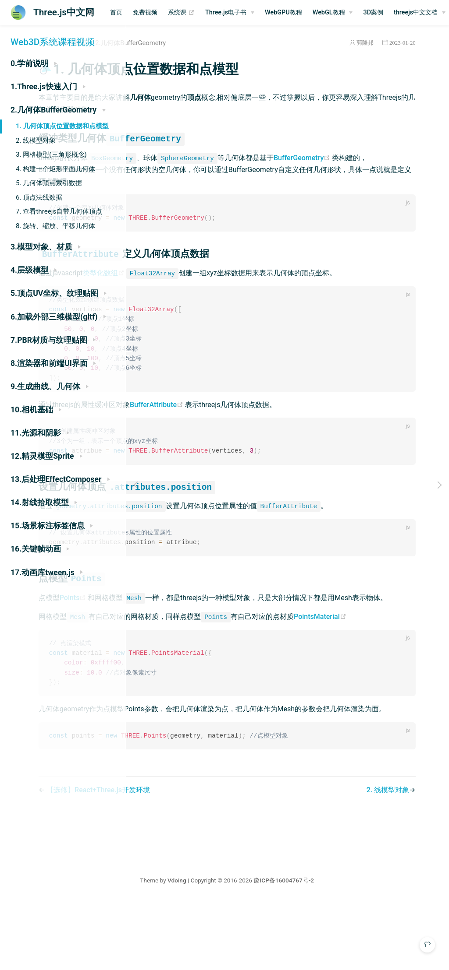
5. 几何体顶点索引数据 (49, 183)
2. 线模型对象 (36, 140)
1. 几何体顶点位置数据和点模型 (62, 126)
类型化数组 (215, 274)
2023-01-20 (412, 43)
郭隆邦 (375, 43)
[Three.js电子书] (297, 13)
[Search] (126, 12)
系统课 (248, 13)
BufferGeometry (179, 169)
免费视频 (212, 12)
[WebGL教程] (400, 13)
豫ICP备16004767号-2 (344, 947)
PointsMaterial (176, 670)
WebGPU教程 (351, 12)
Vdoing (237, 947)
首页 (184, 12)
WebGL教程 (396, 12)
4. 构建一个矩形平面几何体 (55, 169)
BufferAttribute (268, 420)
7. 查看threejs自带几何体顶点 (59, 211)
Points (185, 626)
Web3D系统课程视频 (53, 42)
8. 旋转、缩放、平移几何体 (55, 226)
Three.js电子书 (293, 12)
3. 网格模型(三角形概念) (51, 154)
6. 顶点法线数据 (39, 197)
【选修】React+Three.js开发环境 (209, 857)
